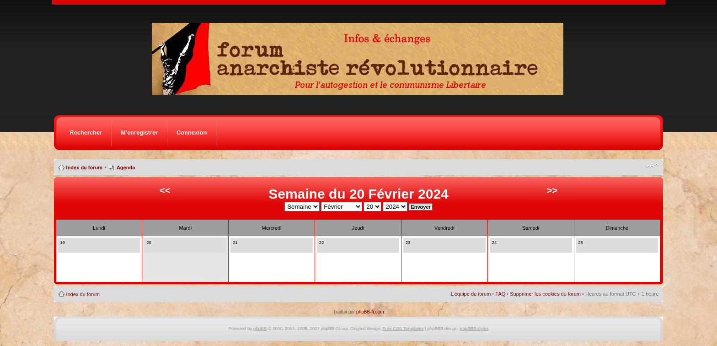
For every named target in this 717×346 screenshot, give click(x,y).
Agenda (126, 167)
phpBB (260, 328)
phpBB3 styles (474, 328)
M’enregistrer (139, 132)
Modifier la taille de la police (651, 166)
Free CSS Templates (403, 328)
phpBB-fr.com (370, 311)
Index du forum (84, 167)
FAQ (500, 294)
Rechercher (86, 132)
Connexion (192, 132)
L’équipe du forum (471, 294)
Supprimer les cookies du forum (545, 294)
